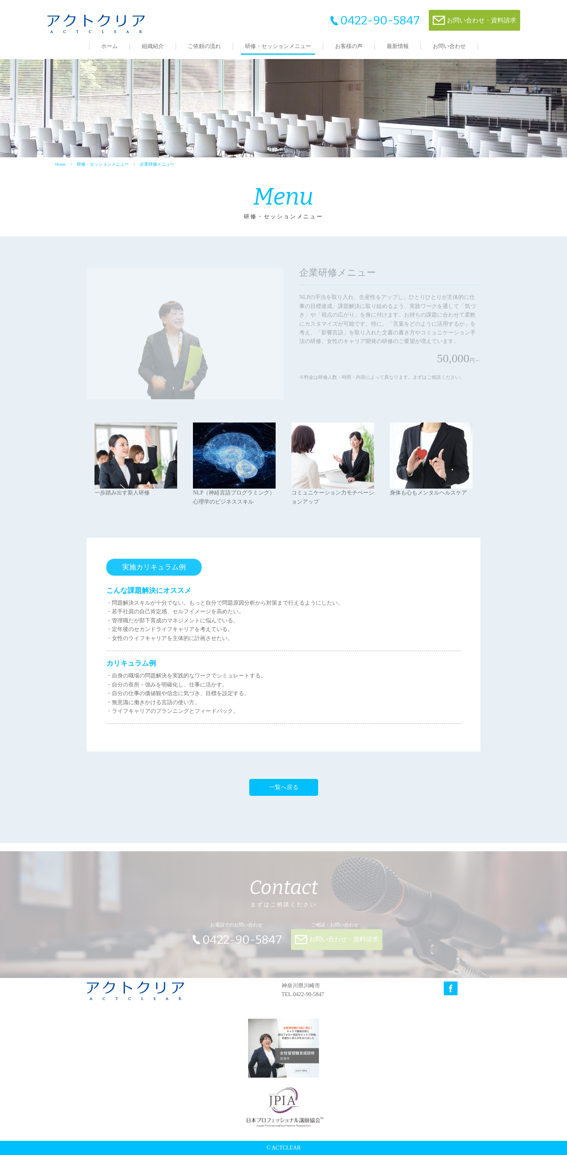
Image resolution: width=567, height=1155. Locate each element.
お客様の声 (349, 46)
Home (60, 164)
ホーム (109, 46)
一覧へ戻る (283, 787)
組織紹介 (153, 46)
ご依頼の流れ (204, 46)
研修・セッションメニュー (278, 46)
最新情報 (398, 46)
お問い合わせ (449, 46)
